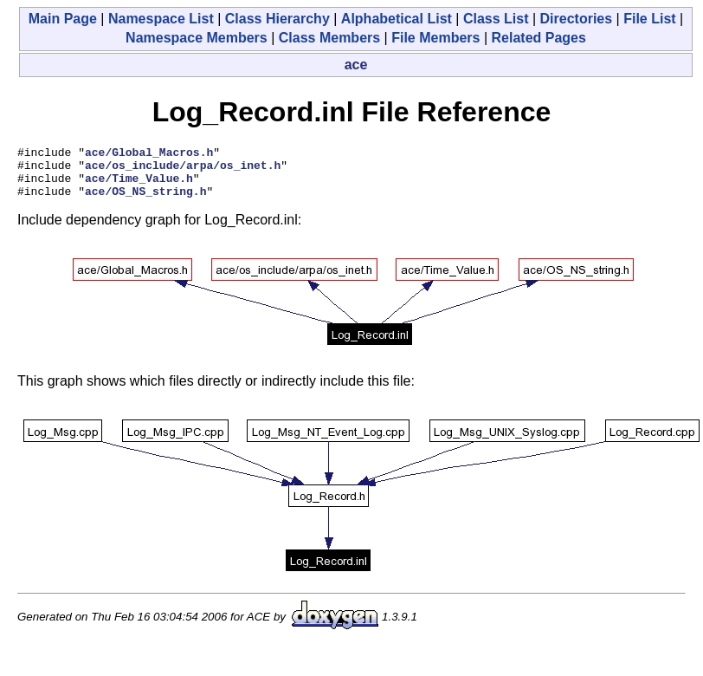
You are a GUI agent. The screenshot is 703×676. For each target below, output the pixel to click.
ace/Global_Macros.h (149, 154)
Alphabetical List (396, 18)
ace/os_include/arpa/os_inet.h (183, 170)
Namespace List (161, 18)
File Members (435, 37)
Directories (576, 18)
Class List (496, 18)
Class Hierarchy (277, 18)
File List (649, 18)
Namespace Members (197, 37)
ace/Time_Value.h (139, 185)
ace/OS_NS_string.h (145, 201)
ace (356, 64)
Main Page (63, 18)
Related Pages (539, 37)
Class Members (329, 37)
